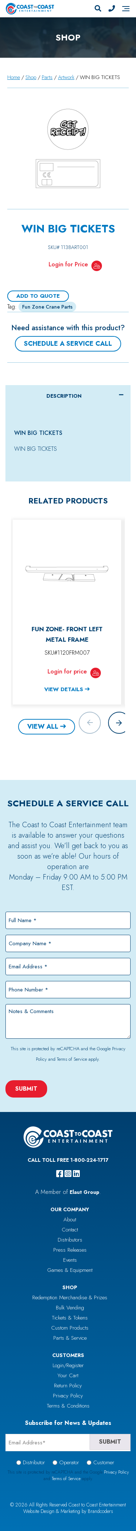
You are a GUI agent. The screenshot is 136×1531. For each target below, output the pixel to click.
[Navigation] (126, 8)
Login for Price (68, 264)
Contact (70, 1230)
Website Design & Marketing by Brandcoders (68, 1511)
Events (70, 1260)
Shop (30, 77)
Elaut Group (84, 1192)
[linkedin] (76, 1173)
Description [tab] (64, 396)
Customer (103, 1462)
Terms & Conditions (68, 1406)
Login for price (67, 671)
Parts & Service (70, 1338)
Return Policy (68, 1386)
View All (42, 726)
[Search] (98, 8)
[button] (119, 723)
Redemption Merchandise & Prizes (69, 1297)
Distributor (34, 1462)
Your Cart (68, 1375)
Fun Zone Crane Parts (47, 306)
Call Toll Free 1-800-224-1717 (68, 1160)
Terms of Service (72, 1059)
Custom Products (69, 1328)
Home (13, 77)
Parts (47, 77)
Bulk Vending (70, 1308)
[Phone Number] (112, 8)
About (69, 1220)
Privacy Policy (68, 1396)
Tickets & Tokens (70, 1318)
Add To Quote (38, 296)
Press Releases (70, 1250)
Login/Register (68, 1365)
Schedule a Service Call (68, 343)
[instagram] (68, 1173)
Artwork (66, 77)
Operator (69, 1462)
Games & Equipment (69, 1270)
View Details (63, 689)
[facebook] (59, 1173)
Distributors (70, 1240)
